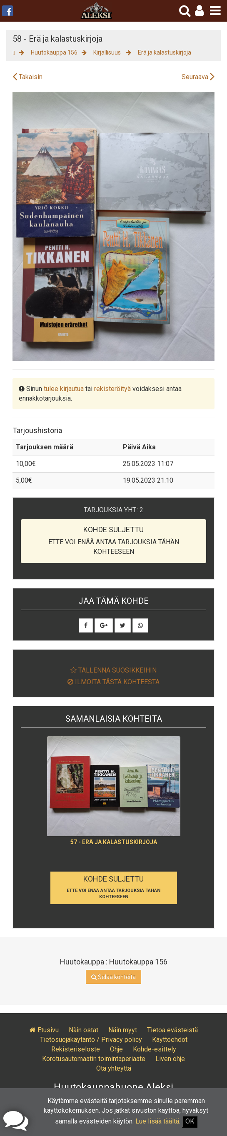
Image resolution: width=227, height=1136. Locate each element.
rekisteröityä (112, 389)
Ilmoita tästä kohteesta (113, 682)
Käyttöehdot (169, 1040)
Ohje (116, 1049)
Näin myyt (122, 1030)
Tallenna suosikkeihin (113, 670)
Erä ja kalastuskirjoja (164, 52)
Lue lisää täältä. (157, 1121)
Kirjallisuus (107, 52)
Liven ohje (170, 1059)
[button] (199, 10)
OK (189, 1121)
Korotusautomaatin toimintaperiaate (93, 1059)
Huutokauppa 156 (54, 52)
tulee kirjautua (64, 389)
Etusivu (44, 1030)
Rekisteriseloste (75, 1049)
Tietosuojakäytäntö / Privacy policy (91, 1040)
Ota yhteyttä (113, 1068)
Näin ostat (83, 1030)
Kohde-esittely (154, 1049)
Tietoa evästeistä (172, 1030)
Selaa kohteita (113, 977)
